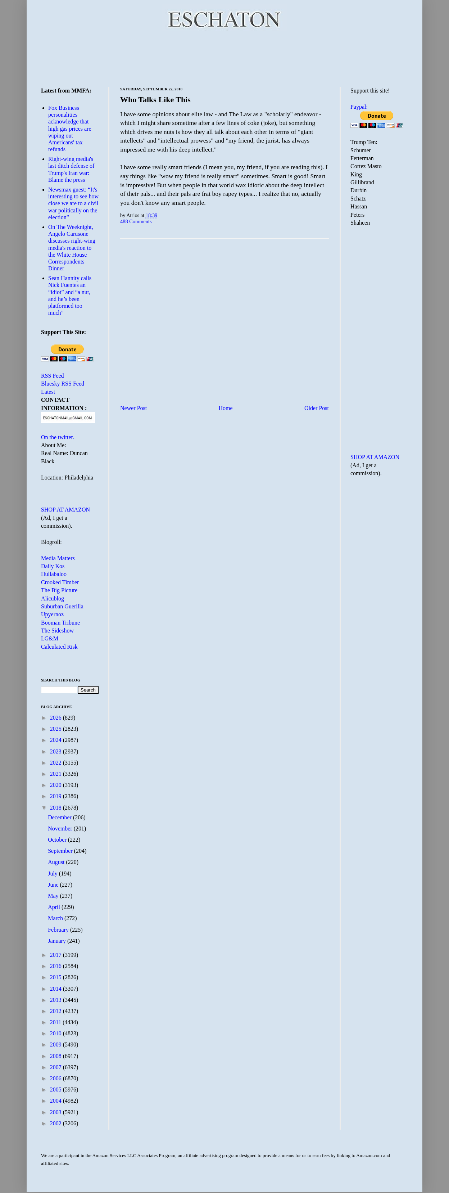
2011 (56, 1022)
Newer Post (133, 408)
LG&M (49, 638)
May (54, 896)
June (54, 885)
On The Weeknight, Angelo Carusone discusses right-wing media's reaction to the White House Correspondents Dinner (71, 247)
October (58, 840)
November (61, 828)
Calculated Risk (59, 647)
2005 (56, 1089)
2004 (56, 1101)
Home (226, 408)
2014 (56, 989)
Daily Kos (52, 566)
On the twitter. (57, 437)
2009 (56, 1044)
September (61, 851)
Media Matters (58, 558)
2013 (56, 1000)
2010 (56, 1033)
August (57, 862)
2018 (56, 808)
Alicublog (52, 598)
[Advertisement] (224, 57)
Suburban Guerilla (62, 606)
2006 (56, 1078)
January (57, 941)
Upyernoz (52, 614)
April (55, 907)
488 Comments (136, 221)
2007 (56, 1067)
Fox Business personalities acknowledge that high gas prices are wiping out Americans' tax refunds (69, 128)
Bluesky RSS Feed (62, 384)
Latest (48, 392)
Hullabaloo (54, 574)
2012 (56, 1011)
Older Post (316, 408)
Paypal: (359, 107)
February (59, 930)
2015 (56, 977)
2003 (56, 1112)
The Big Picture (59, 590)
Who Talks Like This (155, 99)
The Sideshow (57, 630)
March (56, 918)
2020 (56, 785)
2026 (56, 718)
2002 (56, 1123)
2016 (56, 966)
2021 (56, 774)
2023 (56, 751)
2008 (56, 1056)
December (60, 817)
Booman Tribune (60, 623)
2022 (56, 763)
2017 (56, 955)
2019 (56, 796)
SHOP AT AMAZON (65, 510)
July (53, 873)
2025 (56, 729)
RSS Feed (52, 376)
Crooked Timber (60, 582)
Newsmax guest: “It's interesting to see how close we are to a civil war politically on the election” (73, 203)
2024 (56, 740)
